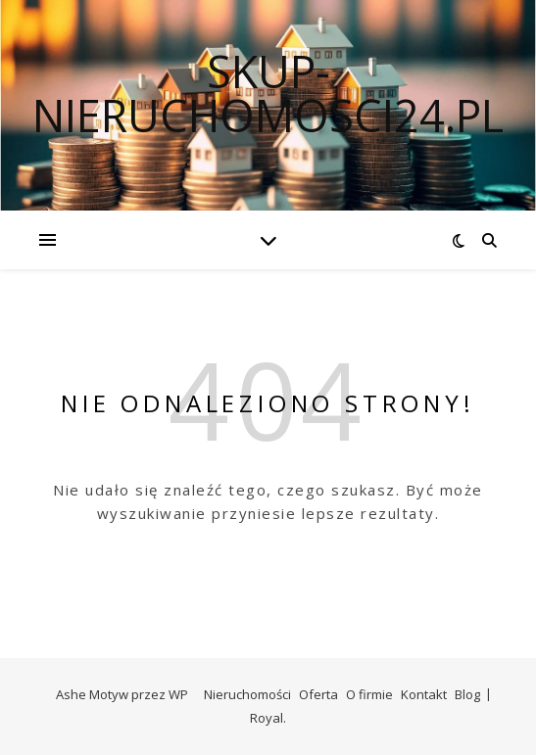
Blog (467, 694)
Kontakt (424, 694)
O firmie (369, 694)
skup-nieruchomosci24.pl (268, 93)
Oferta (318, 694)
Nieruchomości (247, 694)
